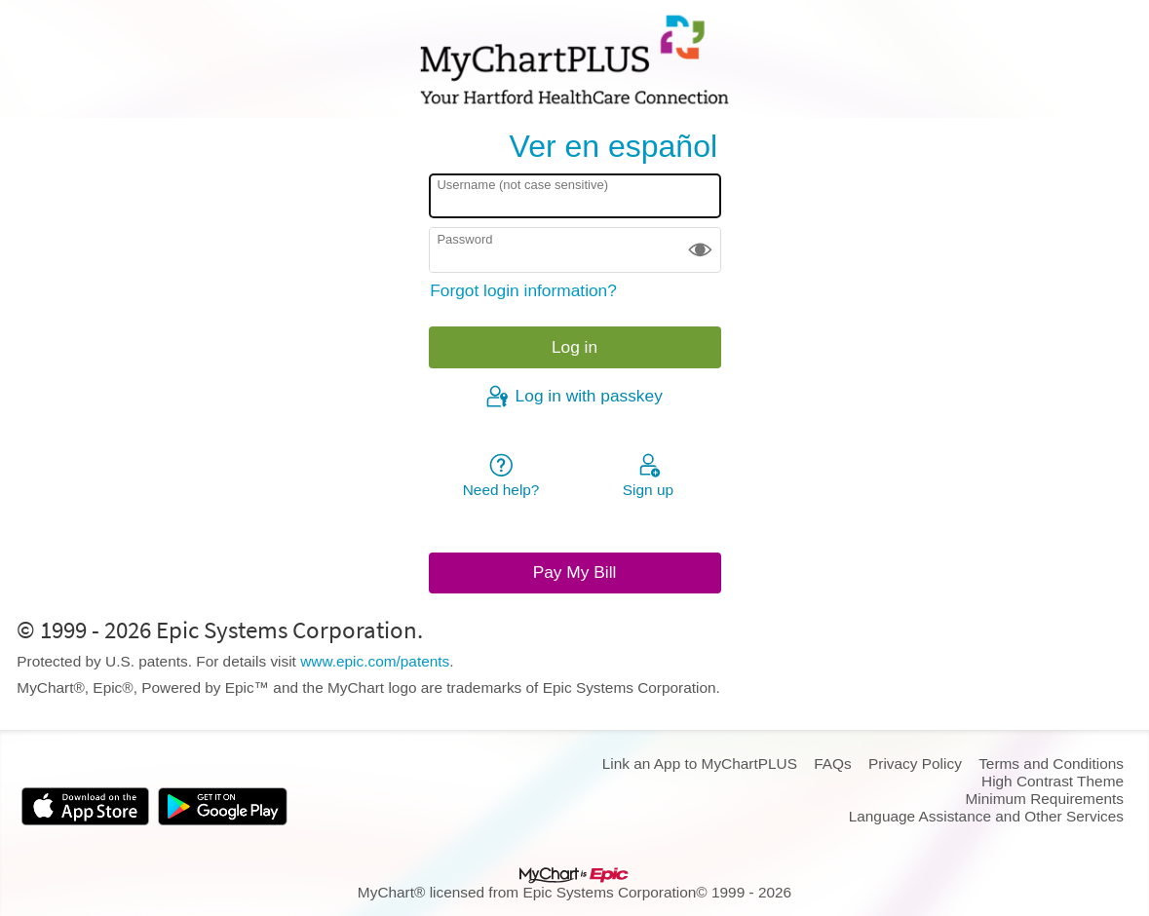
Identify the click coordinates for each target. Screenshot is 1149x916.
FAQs (832, 763)
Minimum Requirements (1045, 798)
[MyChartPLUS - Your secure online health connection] (574, 59)
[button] (700, 250)
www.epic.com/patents (374, 661)
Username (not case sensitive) (522, 184)
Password (464, 239)
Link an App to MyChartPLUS (699, 763)
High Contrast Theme (1052, 781)
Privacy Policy (915, 763)
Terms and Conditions (1051, 763)
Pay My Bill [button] (575, 572)
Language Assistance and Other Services (986, 816)
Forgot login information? (523, 290)
